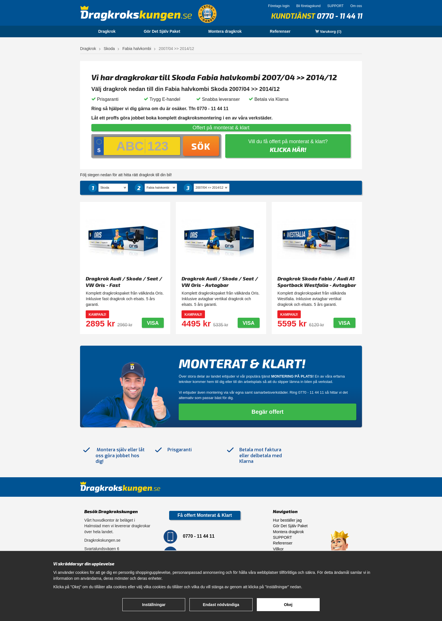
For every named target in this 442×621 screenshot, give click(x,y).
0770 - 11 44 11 (339, 16)
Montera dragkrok (225, 31)
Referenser (280, 31)
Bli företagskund (308, 6)
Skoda (109, 48)
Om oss (356, 6)
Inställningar (153, 604)
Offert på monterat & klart (221, 127)
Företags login (278, 6)
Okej (288, 604)
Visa (153, 323)
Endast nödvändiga (221, 604)
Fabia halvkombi (136, 48)
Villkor (278, 549)
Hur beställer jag (287, 520)
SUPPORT (335, 6)
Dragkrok (106, 31)
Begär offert (267, 412)
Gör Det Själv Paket (162, 31)
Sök (201, 146)
